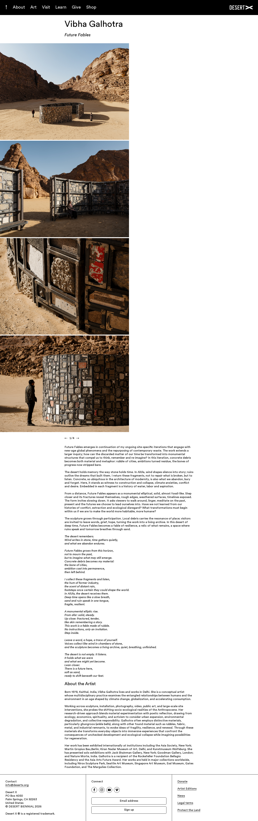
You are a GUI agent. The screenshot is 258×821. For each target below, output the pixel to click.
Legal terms (185, 803)
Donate (182, 781)
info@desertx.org (17, 785)
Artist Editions (187, 788)
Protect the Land (188, 810)
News (181, 796)
